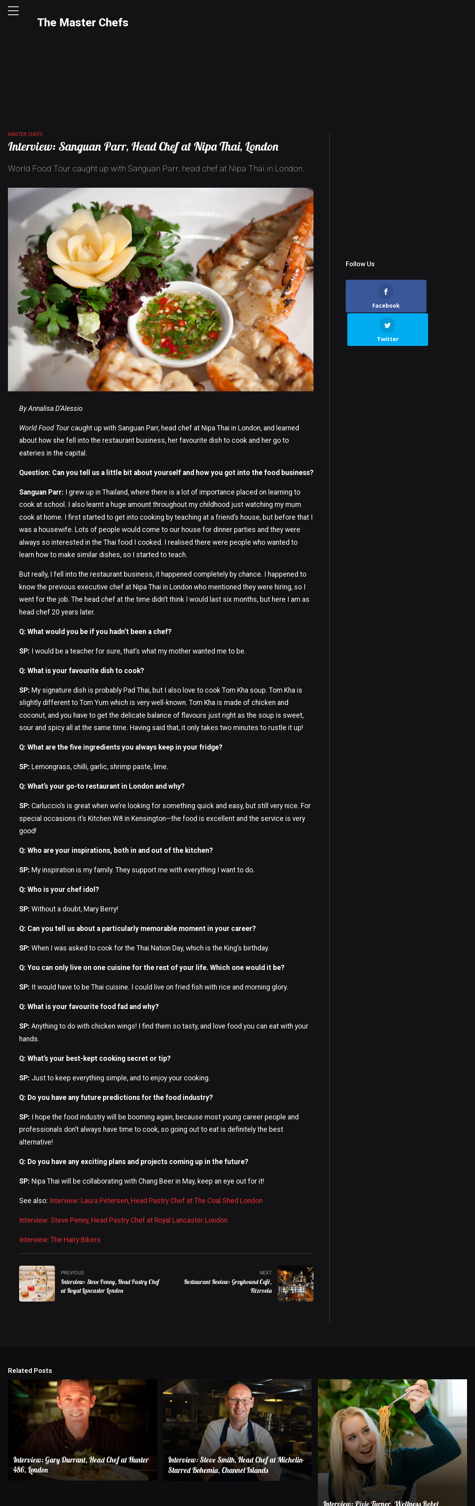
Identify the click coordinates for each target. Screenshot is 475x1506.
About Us (322, 1491)
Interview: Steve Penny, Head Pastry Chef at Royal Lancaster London (123, 1156)
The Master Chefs (82, 22)
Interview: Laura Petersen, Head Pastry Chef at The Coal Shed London (156, 1137)
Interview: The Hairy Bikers (60, 1176)
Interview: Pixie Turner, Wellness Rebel (382, 1440)
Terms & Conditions (444, 1491)
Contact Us (357, 1491)
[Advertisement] (406, 117)
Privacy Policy (396, 1491)
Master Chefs (25, 70)
